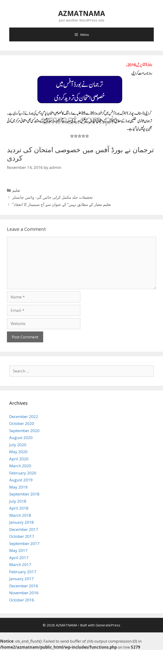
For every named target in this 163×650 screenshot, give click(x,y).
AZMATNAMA (81, 13)
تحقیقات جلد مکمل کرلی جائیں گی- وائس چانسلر (52, 197)
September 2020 (24, 430)
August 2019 (21, 480)
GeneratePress (108, 625)
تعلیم (16, 190)
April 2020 (18, 458)
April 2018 (18, 508)
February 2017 (22, 571)
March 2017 (20, 564)
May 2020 (18, 451)
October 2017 (21, 536)
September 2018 (24, 494)
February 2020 (22, 473)
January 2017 (21, 578)
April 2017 (18, 557)
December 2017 (23, 529)
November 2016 (24, 592)
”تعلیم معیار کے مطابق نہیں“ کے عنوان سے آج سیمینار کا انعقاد (61, 204)
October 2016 (21, 600)
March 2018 (20, 515)
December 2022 (23, 416)
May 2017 (18, 550)
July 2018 (17, 501)
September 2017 (24, 543)
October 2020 (21, 423)
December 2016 (23, 585)
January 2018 (21, 522)
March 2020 (20, 465)
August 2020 (21, 437)
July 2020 (17, 444)
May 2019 (18, 487)
